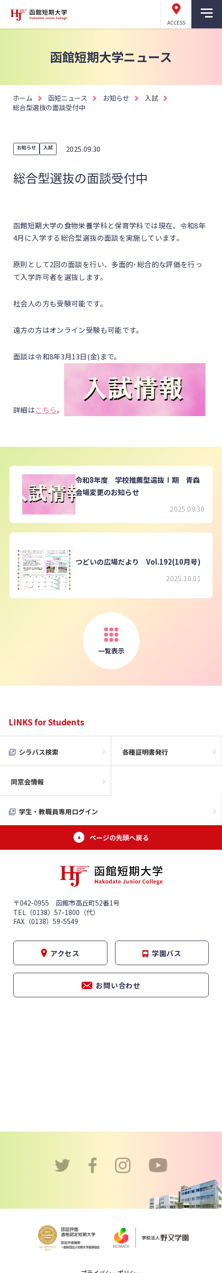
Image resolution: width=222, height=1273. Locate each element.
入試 (151, 98)
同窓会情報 (27, 781)
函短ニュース (67, 98)
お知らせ (116, 98)
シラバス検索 (38, 752)
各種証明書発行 (145, 752)
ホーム (23, 98)
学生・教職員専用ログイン (58, 811)
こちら (46, 410)
